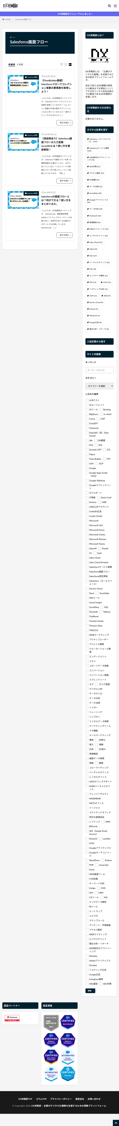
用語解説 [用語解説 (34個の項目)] (94, 222)
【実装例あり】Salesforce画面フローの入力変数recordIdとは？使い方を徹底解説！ (56, 144)
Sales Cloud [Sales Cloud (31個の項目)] (95, 242)
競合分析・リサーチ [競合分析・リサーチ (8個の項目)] (99, 329)
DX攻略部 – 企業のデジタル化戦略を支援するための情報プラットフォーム (68, 1105)
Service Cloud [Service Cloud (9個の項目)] (96, 302)
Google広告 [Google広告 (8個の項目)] (95, 322)
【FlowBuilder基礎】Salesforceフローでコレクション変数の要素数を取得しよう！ (56, 86)
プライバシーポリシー (61, 1099)
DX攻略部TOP (25, 1099)
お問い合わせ (94, 1099)
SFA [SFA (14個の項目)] (92, 282)
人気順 (19, 64)
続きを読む (64, 122)
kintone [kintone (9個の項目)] (93, 309)
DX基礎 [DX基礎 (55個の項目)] (94, 180)
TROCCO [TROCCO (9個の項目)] (94, 315)
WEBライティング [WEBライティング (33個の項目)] (98, 229)
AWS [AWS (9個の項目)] (107, 296)
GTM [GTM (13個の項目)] (107, 282)
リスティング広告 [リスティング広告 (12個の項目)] (98, 289)
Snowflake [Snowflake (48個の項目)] (95, 193)
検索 (89, 991)
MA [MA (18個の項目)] (92, 269)
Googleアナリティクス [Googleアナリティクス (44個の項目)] (97, 201)
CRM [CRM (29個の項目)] (93, 249)
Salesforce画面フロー (24, 19)
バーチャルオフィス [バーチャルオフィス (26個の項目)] (99, 262)
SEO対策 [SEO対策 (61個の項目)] (94, 166)
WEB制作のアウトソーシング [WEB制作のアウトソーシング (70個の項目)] (98, 158)
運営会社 (79, 1099)
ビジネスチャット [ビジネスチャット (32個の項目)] (98, 235)
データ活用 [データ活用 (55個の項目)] (95, 186)
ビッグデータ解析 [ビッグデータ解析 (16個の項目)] (98, 275)
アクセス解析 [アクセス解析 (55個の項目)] (96, 173)
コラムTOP (41, 1099)
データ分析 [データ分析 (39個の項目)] (95, 209)
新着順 (11, 64)
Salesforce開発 (32, 77)
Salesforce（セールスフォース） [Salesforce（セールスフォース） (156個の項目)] (99, 140)
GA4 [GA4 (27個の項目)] (93, 256)
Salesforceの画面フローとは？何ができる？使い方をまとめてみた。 (56, 200)
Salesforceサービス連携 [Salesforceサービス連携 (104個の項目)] (98, 149)
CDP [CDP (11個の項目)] (93, 296)
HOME (8, 19)
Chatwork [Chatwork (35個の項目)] (95, 216)
